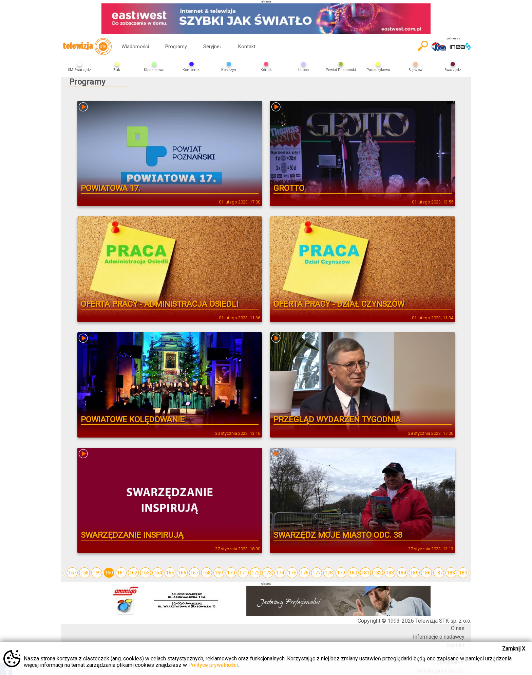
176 (304, 573)
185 (414, 573)
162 (133, 573)
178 (329, 573)
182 (378, 573)
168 (207, 573)
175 (292, 573)
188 (451, 573)
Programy (176, 47)
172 (255, 573)
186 (426, 573)
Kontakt (246, 47)
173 (268, 573)
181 (365, 573)
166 (182, 573)
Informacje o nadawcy (438, 637)
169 (219, 573)
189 (463, 573)
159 (97, 573)
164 (158, 573)
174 (280, 573)
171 (243, 573)
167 (194, 573)
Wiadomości (135, 47)
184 (402, 573)
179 (341, 573)
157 (72, 573)
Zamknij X (513, 648)
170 (231, 573)
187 (439, 573)
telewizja (87, 46)
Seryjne (212, 47)
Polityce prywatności (213, 665)
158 (84, 573)
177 (316, 573)
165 (170, 573)
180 (353, 573)
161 (121, 573)
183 (390, 573)
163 (145, 573)
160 (109, 573)
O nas (457, 628)
